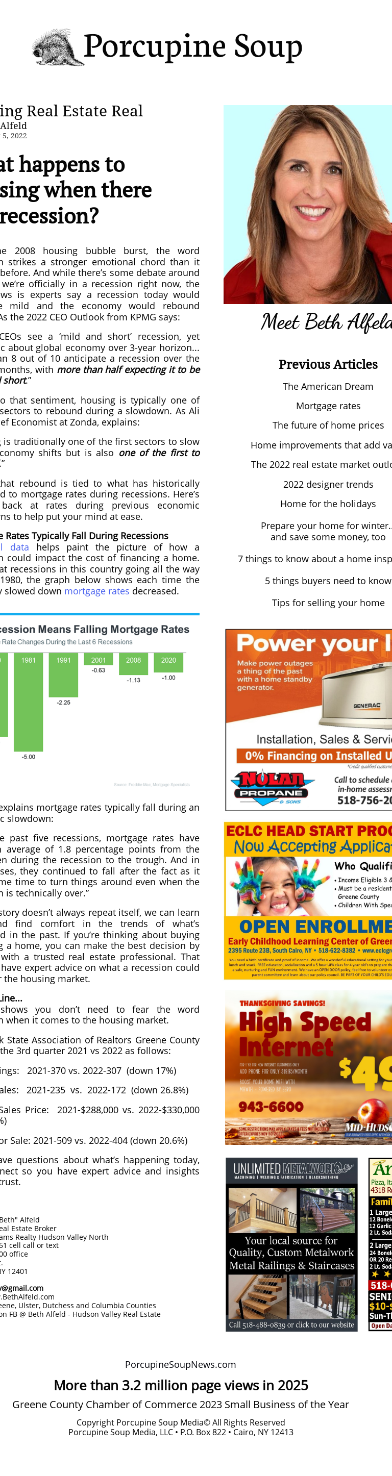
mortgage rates (97, 591)
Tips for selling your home (328, 602)
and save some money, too (328, 537)
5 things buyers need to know (328, 580)
